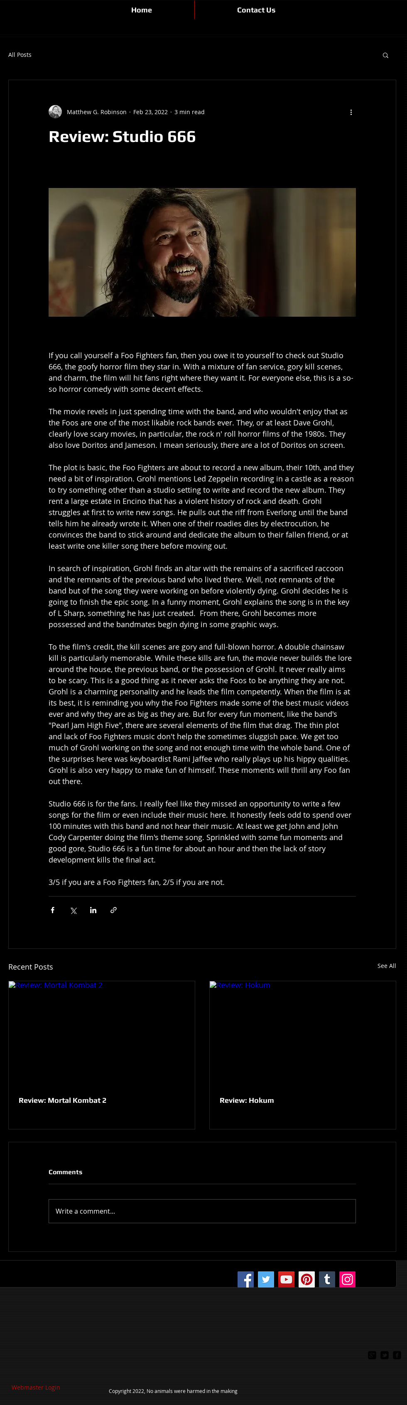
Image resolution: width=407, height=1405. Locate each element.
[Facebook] (246, 1279)
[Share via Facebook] (52, 910)
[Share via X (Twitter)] (73, 910)
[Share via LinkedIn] (93, 910)
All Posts (20, 55)
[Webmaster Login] (36, 1387)
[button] (386, 54)
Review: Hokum (247, 1100)
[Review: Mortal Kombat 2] (102, 1033)
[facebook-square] (397, 1355)
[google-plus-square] (372, 1355)
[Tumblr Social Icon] (327, 1279)
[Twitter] (266, 1279)
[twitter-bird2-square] (384, 1355)
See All (387, 966)
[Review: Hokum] (303, 1033)
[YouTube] (286, 1279)
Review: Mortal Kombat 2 (62, 1100)
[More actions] (351, 112)
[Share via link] (114, 910)
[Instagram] (347, 1279)
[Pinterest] (307, 1279)
